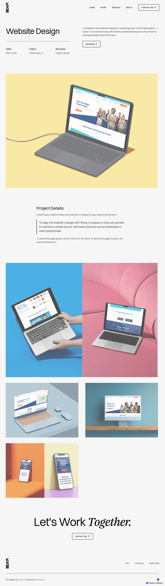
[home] (7, 7)
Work (103, 7)
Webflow (40, 579)
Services (116, 7)
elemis (21, 579)
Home (92, 7)
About (129, 7)
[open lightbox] (82, 132)
